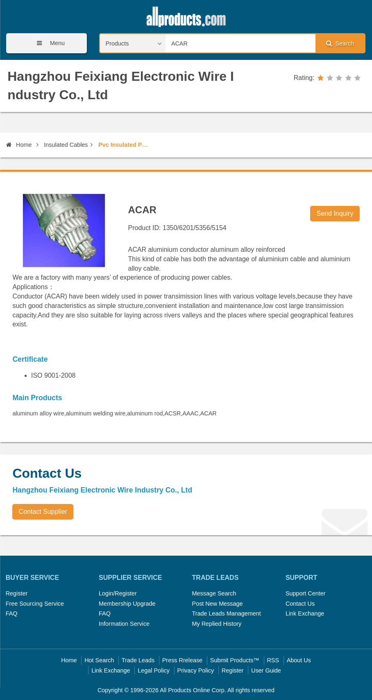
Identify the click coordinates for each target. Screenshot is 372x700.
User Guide (266, 670)
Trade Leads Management (226, 613)
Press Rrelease (182, 660)
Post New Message (217, 603)
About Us (299, 660)
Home (19, 144)
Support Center (306, 593)
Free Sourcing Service (35, 603)
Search (340, 43)
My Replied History (217, 623)
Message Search (214, 593)
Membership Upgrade (127, 603)
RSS (273, 660)
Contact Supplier (43, 511)
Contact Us (300, 603)
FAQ (12, 613)
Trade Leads (138, 660)
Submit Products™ (234, 660)
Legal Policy (154, 670)
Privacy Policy (195, 670)
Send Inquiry (335, 213)
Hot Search (99, 660)
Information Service (124, 623)
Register (17, 593)
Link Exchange (305, 613)
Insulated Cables (66, 144)
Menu (48, 43)
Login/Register (118, 593)
